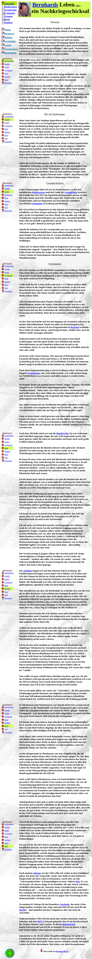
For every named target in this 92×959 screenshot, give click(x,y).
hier (78, 881)
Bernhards (45, 4)
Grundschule (10, 10)
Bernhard (59, 951)
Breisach (75, 327)
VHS (6, 138)
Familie (7, 64)
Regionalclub (68, 924)
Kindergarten (10, 6)
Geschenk (64, 904)
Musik (22, 910)
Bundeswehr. (62, 433)
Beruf (6, 80)
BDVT (41, 921)
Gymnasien (36, 203)
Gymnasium (34, 373)
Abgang (37, 873)
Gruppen (8, 16)
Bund (7, 19)
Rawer (66, 951)
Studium (8, 22)
